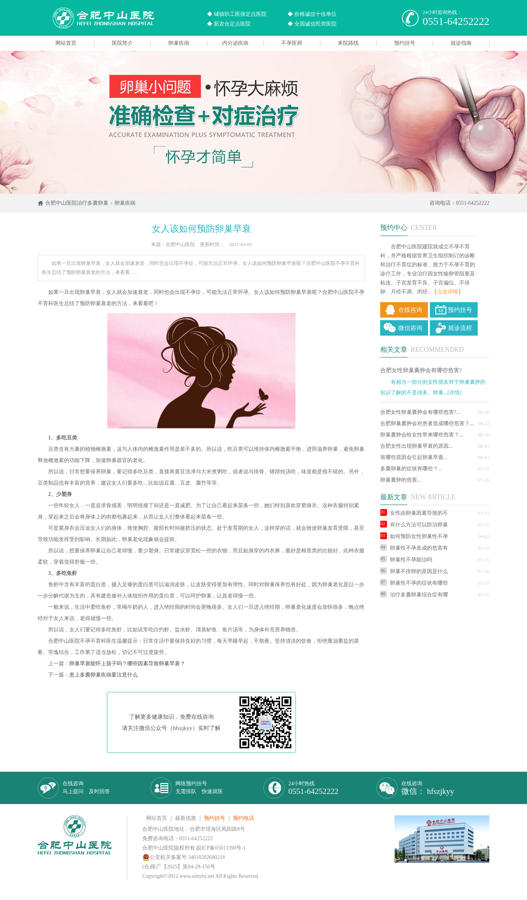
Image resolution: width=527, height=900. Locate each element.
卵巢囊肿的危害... (400, 480)
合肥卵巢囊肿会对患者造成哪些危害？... (427, 423)
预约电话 (243, 818)
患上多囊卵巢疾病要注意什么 (103, 675)
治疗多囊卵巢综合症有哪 (414, 594)
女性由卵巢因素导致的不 (414, 513)
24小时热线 (313, 788)
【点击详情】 (447, 292)
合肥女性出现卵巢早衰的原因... (416, 446)
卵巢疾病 (178, 43)
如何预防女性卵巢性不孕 (414, 536)
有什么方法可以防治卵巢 (414, 525)
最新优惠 (185, 818)
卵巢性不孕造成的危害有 (414, 548)
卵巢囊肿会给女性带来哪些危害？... (421, 435)
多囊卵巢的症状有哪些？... (411, 468)
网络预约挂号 (199, 787)
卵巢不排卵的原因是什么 (414, 571)
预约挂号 (404, 43)
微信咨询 (410, 328)
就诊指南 (461, 43)
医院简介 (122, 43)
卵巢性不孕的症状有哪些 (414, 583)
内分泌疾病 (235, 43)
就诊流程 (460, 328)
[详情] (455, 392)
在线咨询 (410, 310)
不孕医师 (291, 43)
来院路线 (348, 43)
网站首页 (65, 43)
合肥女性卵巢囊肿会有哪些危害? (421, 370)
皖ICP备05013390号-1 (221, 848)
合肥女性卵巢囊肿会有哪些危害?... (420, 412)
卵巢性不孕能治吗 (406, 559)
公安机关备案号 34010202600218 (183, 857)
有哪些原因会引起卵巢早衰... (414, 457)
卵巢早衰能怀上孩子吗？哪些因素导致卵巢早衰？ (127, 663)
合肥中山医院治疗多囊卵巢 (76, 203)
